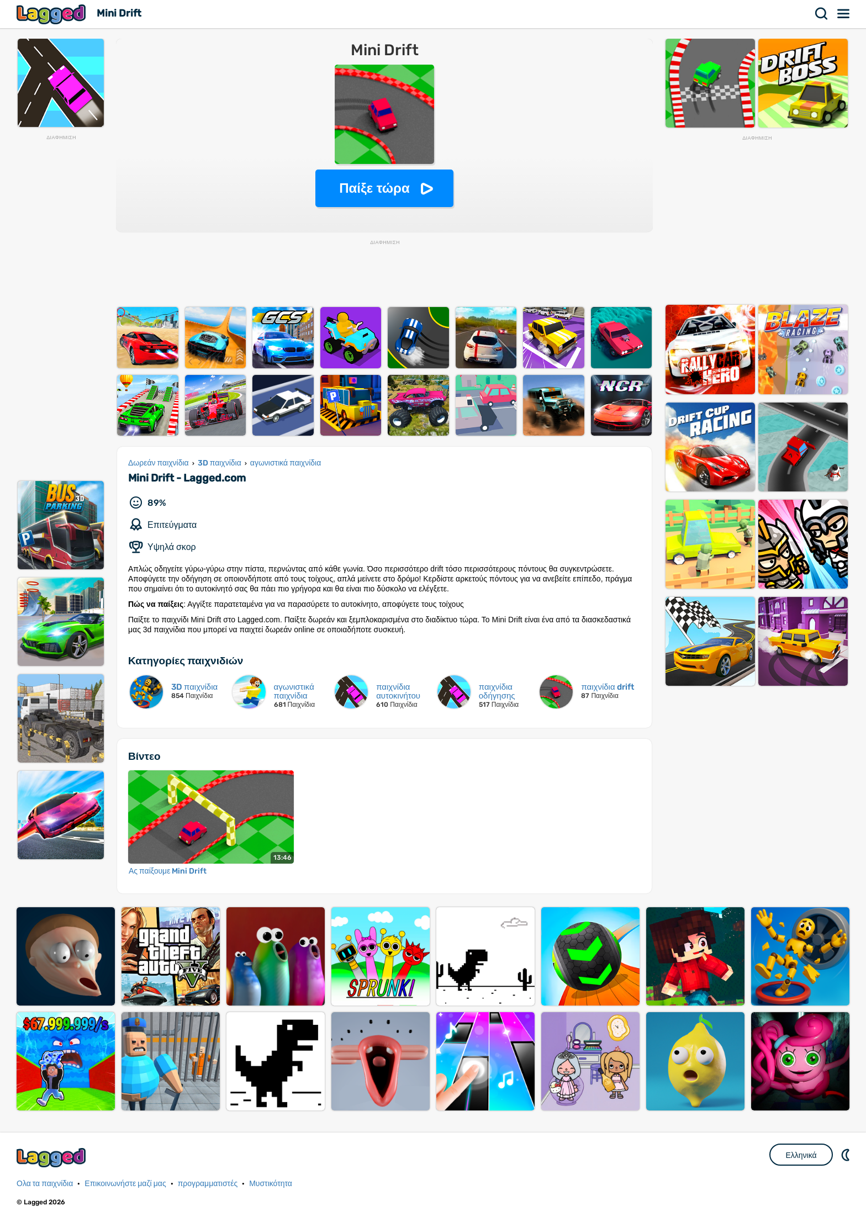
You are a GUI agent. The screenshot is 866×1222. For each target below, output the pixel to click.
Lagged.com (52, 1158)
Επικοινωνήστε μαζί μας (125, 1183)
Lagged (52, 14)
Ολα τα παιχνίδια (45, 1183)
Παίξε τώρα (374, 188)
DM (847, 1155)
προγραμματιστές (208, 1183)
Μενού (844, 14)
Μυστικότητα (270, 1183)
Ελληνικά (800, 1155)
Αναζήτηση (822, 14)
